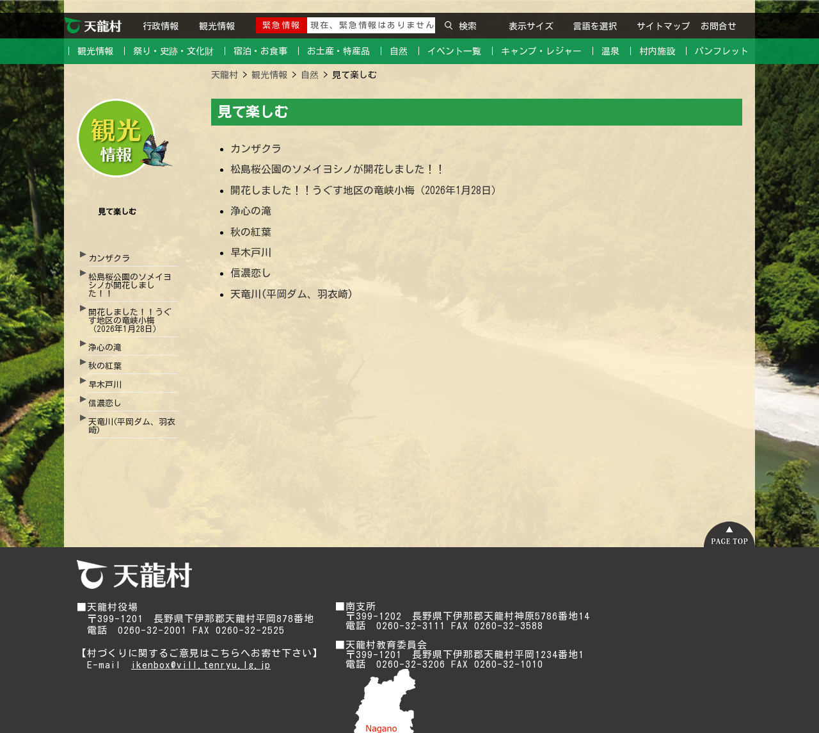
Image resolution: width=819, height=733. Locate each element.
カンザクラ (109, 258)
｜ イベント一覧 (447, 51)
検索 (461, 26)
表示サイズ (531, 26)
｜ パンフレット (715, 51)
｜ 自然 (392, 51)
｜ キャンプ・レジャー (535, 51)
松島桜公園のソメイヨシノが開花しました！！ (129, 285)
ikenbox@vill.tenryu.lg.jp (201, 665)
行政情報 (161, 26)
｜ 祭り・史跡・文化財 (167, 51)
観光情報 (217, 26)
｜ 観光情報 (88, 51)
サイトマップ (663, 26)
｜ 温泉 (603, 51)
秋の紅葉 (105, 366)
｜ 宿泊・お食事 (253, 51)
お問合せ (718, 26)
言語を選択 (595, 26)
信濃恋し (105, 403)
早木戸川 (105, 385)
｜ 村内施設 (650, 51)
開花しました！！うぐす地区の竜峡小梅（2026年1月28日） (129, 320)
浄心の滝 (105, 347)
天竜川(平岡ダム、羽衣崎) (131, 426)
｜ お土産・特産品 (332, 51)
